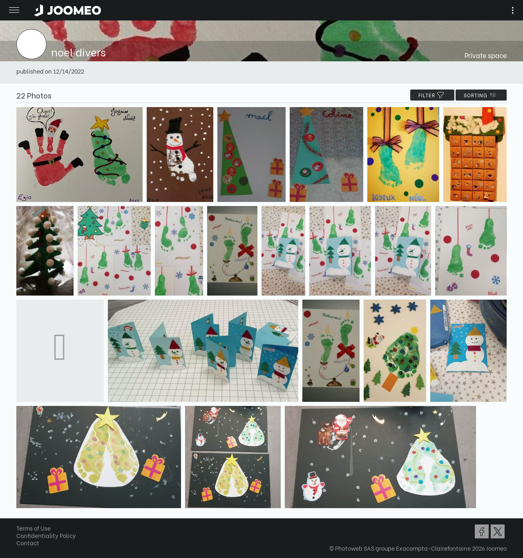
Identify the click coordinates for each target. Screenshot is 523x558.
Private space (486, 55)
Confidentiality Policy (46, 535)
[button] (22, 516)
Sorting (481, 95)
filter (432, 95)
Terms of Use (33, 528)
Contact (27, 542)
